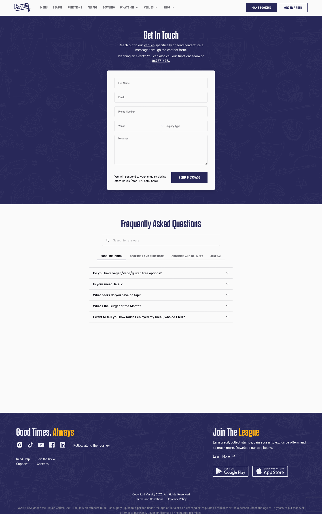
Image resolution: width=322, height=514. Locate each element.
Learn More (224, 456)
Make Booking (261, 8)
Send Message (189, 177)
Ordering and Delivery (187, 256)
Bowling (109, 7)
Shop (169, 7)
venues (149, 45)
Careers (43, 463)
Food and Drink (112, 256)
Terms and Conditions (149, 499)
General (215, 256)
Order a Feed (293, 8)
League (57, 7)
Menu (44, 7)
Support (22, 463)
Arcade (92, 7)
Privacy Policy (177, 499)
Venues (151, 7)
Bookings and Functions (147, 256)
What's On (129, 7)
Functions (75, 7)
